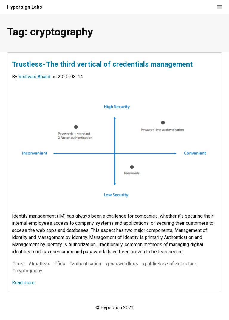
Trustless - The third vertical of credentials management (102, 64)
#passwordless (121, 263)
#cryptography (27, 271)
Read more (23, 282)
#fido (59, 263)
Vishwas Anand (35, 76)
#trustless (39, 263)
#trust (18, 263)
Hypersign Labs (24, 7)
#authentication (85, 263)
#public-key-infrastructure (169, 263)
